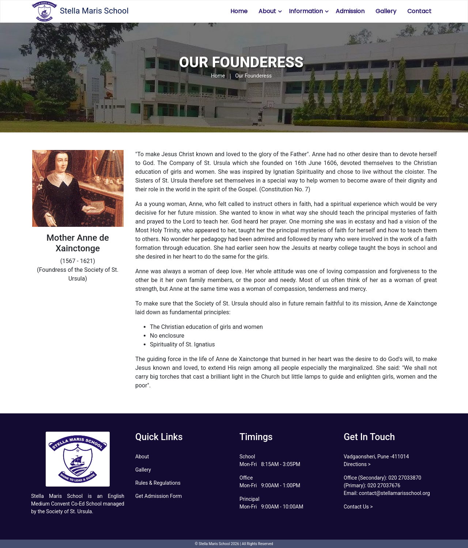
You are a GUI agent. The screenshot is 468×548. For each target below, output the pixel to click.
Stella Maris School (80, 11)
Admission (350, 11)
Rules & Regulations (158, 483)
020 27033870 (404, 478)
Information (306, 11)
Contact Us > (358, 507)
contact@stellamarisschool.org (394, 493)
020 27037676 (383, 485)
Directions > (357, 464)
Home (239, 11)
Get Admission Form (158, 496)
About (267, 11)
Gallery (385, 11)
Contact (419, 11)
